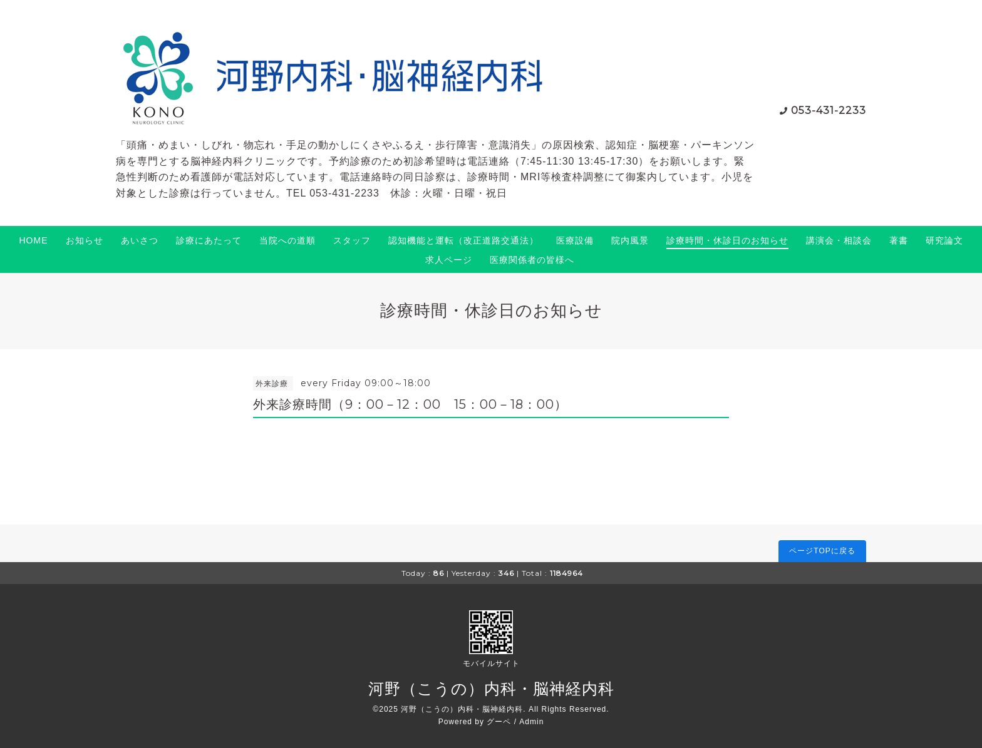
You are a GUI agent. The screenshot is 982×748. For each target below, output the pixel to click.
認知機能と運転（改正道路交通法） (463, 240)
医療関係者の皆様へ (532, 260)
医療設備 (575, 240)
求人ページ (448, 260)
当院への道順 (287, 240)
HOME (33, 240)
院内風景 (630, 240)
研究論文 (944, 240)
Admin (531, 721)
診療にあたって (209, 240)
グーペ (499, 721)
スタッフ (352, 240)
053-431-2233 (828, 110)
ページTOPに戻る (822, 550)
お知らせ (84, 240)
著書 (898, 240)
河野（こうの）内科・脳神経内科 (491, 688)
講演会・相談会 (839, 240)
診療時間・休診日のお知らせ (727, 240)
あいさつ (139, 240)
